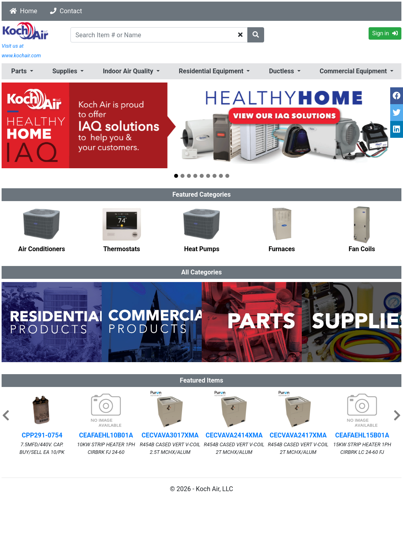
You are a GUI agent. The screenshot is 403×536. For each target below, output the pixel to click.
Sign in (385, 33)
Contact (66, 11)
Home (23, 11)
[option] (42, 229)
